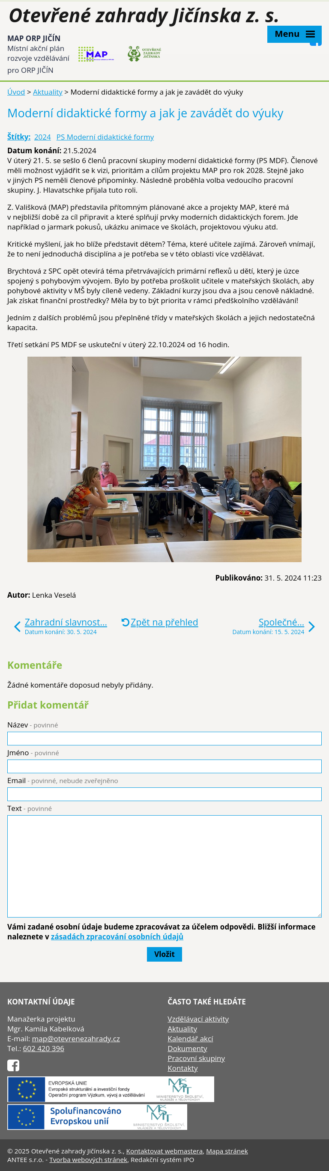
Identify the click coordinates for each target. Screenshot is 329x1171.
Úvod (16, 92)
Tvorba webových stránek (88, 1159)
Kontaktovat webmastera (164, 1151)
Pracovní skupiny (196, 1058)
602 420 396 (43, 1048)
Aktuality (48, 92)
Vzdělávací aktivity (198, 1019)
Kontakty (182, 1068)
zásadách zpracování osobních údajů (117, 937)
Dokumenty (187, 1048)
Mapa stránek (227, 1151)
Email (62, 780)
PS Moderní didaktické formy (105, 137)
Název (32, 725)
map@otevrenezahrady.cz (76, 1038)
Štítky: (18, 137)
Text (29, 808)
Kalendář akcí (190, 1038)
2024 (42, 137)
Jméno (33, 752)
